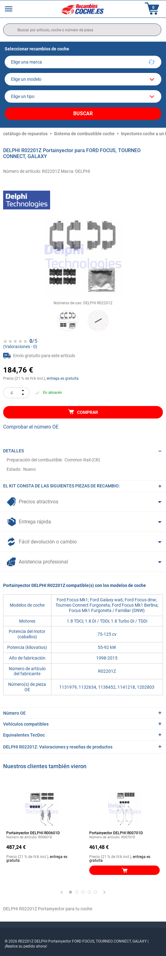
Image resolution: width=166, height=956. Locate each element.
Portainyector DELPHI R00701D (116, 833)
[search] (82, 29)
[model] (83, 79)
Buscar (83, 113)
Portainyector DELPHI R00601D (33, 833)
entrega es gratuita (63, 378)
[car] (83, 96)
